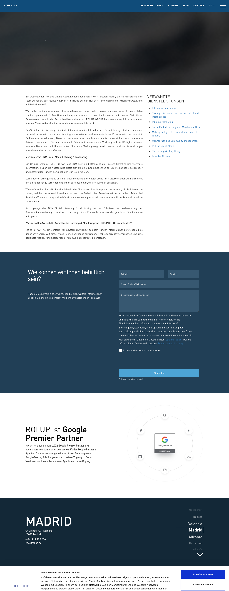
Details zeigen (173, 585)
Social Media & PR (114, 65)
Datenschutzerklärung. (170, 343)
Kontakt (198, 5)
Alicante (195, 536)
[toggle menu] (223, 5)
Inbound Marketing (162, 121)
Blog (186, 5)
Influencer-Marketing (164, 107)
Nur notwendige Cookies (203, 570)
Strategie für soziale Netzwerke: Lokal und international (175, 114)
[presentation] (143, 360)
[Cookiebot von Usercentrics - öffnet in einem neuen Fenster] (20, 585)
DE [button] (211, 5)
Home (75, 65)
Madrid (48, 521)
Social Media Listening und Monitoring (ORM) (176, 127)
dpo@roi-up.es (174, 339)
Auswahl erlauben (203, 560)
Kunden (173, 5)
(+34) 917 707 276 (35, 539)
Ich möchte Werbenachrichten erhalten (140, 350)
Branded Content (161, 156)
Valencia (195, 523)
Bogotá (197, 516)
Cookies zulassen (203, 550)
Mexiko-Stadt (195, 509)
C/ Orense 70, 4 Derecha (38, 530)
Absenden (159, 373)
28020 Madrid (33, 534)
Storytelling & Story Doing (166, 151)
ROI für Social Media (163, 145)
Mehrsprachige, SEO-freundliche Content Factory (174, 133)
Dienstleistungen (151, 5)
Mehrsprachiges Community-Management (175, 140)
